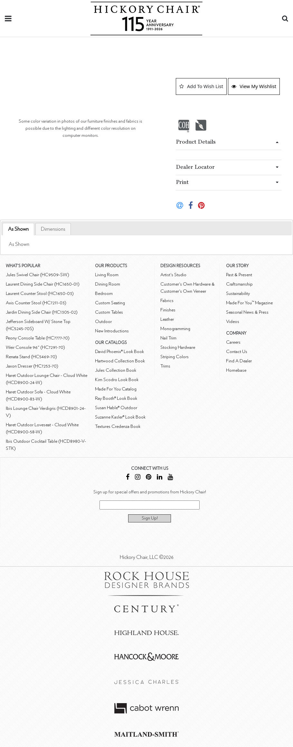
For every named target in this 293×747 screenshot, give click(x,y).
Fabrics (167, 300)
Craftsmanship (239, 284)
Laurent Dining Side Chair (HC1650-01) (43, 284)
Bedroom (104, 293)
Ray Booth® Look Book (116, 398)
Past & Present (239, 274)
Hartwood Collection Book (120, 360)
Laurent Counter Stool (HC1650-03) (40, 293)
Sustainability (238, 293)
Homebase (236, 370)
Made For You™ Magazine (249, 302)
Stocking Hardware (177, 347)
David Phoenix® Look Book (119, 351)
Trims (165, 366)
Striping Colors (174, 356)
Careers (233, 342)
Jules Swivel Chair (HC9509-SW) (37, 274)
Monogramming (175, 328)
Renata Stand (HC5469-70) (31, 356)
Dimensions (53, 229)
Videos (232, 321)
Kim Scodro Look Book (116, 379)
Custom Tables (109, 312)
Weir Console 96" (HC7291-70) (35, 347)
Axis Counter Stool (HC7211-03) (36, 302)
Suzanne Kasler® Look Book (120, 417)
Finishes (167, 310)
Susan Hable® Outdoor (116, 407)
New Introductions (112, 330)
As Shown (18, 229)
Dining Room (107, 284)
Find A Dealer (239, 360)
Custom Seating (110, 302)
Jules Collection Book (115, 370)
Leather (167, 319)
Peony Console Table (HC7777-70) (38, 338)
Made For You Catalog (116, 389)
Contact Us (236, 351)
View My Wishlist (254, 86)
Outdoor (103, 321)
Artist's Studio (173, 274)
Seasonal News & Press (247, 312)
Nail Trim (168, 338)
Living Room (106, 274)
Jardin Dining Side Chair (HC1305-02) (42, 312)
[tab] (18, 229)
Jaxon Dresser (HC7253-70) (32, 366)
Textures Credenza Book (117, 426)
